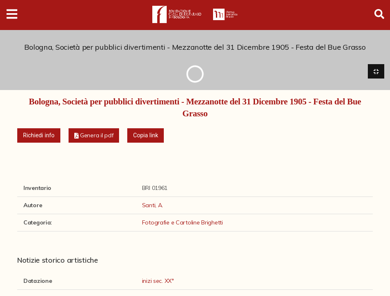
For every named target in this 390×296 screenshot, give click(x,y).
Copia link (145, 135)
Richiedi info (39, 135)
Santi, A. (152, 205)
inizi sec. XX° (158, 281)
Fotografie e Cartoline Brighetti (182, 223)
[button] (94, 136)
